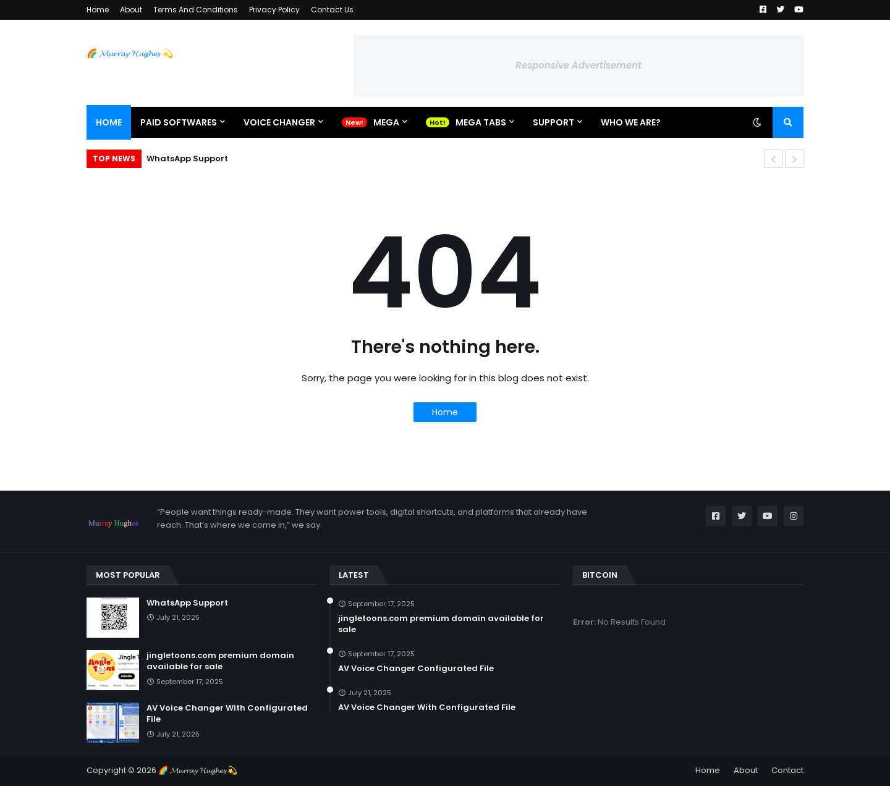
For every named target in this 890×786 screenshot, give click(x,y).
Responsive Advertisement (578, 65)
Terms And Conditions (195, 9)
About (131, 9)
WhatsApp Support (187, 158)
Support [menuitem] (553, 122)
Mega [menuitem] (386, 122)
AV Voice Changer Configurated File (416, 668)
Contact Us (332, 9)
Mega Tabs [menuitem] (481, 122)
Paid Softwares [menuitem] (178, 122)
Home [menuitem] (109, 122)
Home (98, 9)
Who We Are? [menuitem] (631, 122)
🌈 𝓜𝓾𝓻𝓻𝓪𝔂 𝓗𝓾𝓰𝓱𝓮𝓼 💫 (130, 53)
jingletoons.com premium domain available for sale (220, 661)
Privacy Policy (274, 9)
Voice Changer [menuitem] (279, 122)
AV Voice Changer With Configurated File (227, 714)
